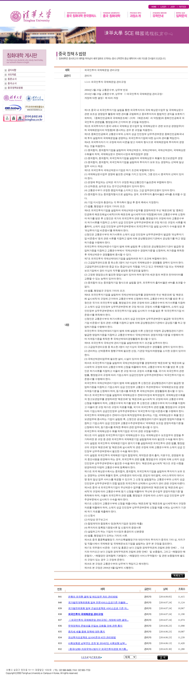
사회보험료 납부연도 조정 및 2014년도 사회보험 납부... (97, 643)
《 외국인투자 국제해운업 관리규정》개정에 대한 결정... (98, 620)
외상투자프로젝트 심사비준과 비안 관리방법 (92, 637)
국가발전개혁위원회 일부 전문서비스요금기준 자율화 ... (98, 602)
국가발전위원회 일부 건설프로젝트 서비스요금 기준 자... (98, 608)
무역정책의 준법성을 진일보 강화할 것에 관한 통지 (95, 625)
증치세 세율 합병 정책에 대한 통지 (86, 631)
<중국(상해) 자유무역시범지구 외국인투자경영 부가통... (98, 649)
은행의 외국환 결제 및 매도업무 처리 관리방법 (93, 596)
